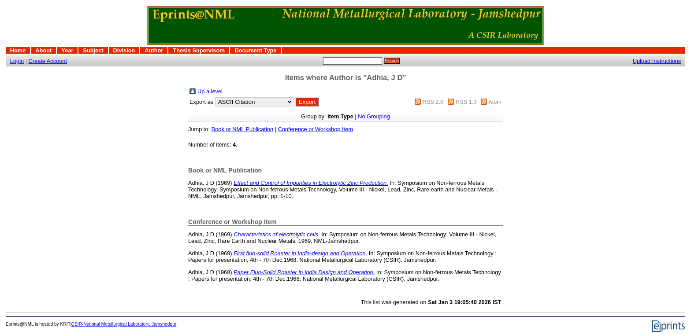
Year (67, 50)
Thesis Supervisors (199, 50)
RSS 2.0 (432, 102)
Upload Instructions (657, 61)
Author (154, 50)
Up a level (210, 91)
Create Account (48, 61)
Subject (93, 50)
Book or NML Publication (242, 129)
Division (124, 50)
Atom (495, 102)
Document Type (255, 50)
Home (18, 50)
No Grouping (374, 116)
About (43, 50)
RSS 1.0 (466, 102)
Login (17, 61)
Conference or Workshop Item (315, 129)
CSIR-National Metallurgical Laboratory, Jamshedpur (124, 324)
